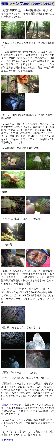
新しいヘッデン (10, 404)
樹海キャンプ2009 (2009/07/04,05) (28, 4)
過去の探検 (7, 440)
